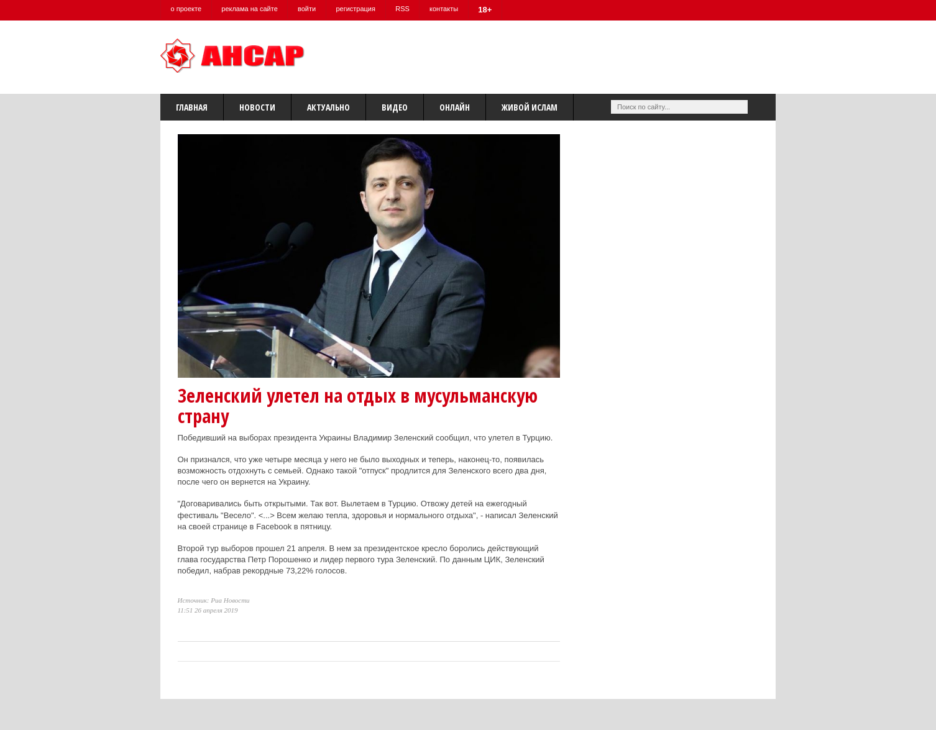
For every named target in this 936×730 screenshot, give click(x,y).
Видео (395, 107)
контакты (446, 8)
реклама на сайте (250, 8)
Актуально (328, 107)
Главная (192, 107)
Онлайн (454, 107)
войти (308, 8)
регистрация (357, 8)
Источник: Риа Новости (214, 600)
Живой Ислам (529, 107)
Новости (257, 107)
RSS (405, 8)
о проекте (186, 8)
